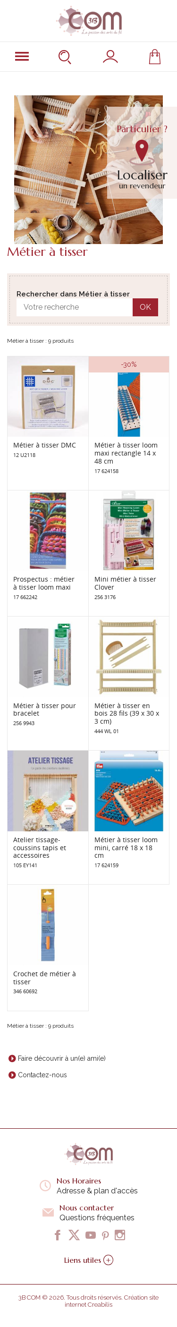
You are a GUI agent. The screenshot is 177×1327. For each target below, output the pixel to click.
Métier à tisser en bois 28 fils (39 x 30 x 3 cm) (126, 713)
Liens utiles (88, 1260)
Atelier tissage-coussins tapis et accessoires (39, 847)
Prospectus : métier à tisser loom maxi (44, 583)
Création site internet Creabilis (112, 1301)
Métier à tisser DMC (44, 444)
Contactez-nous (42, 1075)
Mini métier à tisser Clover (125, 583)
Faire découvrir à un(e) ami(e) (62, 1058)
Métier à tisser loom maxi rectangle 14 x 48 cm (126, 452)
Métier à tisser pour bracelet (44, 709)
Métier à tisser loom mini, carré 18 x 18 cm (126, 847)
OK (145, 307)
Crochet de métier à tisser (44, 977)
